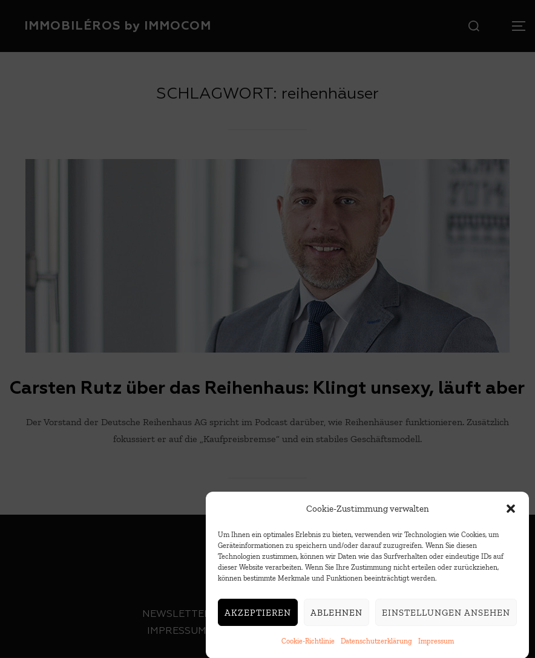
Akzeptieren (258, 615)
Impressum (436, 644)
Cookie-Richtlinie (308, 644)
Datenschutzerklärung (376, 644)
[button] (511, 512)
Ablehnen (336, 615)
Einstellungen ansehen (446, 615)
